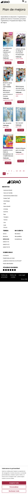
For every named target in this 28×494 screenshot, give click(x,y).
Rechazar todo (14, 491)
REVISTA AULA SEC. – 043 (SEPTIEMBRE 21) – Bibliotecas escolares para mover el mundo (7, 89)
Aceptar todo (14, 483)
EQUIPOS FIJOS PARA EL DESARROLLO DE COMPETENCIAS (8, 153)
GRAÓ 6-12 (6, 244)
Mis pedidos (18, 236)
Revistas (5, 236)
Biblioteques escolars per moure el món (20, 88)
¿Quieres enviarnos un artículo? (12, 261)
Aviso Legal (22, 275)
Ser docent (19, 123)
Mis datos (17, 234)
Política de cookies (13, 276)
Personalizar (14, 487)
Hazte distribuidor (8, 263)
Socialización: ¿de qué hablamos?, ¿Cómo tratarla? (7, 52)
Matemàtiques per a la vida (20, 149)
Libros (4, 234)
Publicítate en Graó (8, 258)
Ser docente (7, 123)
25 (20, 171)
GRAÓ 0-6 (6, 242)
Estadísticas (18, 239)
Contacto (6, 255)
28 (7, 174)
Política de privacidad (4, 276)
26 (23, 171)
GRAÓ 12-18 (6, 247)
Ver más (8, 63)
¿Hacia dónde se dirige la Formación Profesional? (20, 52)
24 (17, 171)
